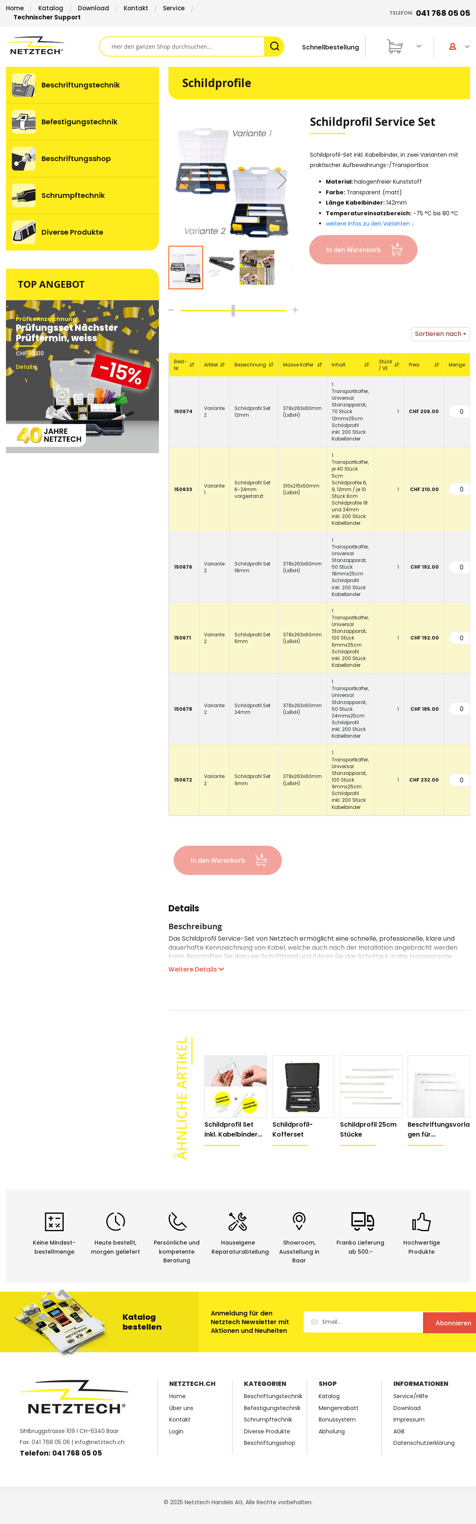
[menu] (82, 159)
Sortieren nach (438, 333)
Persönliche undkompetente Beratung (177, 1252)
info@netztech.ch (100, 1442)
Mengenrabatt (339, 1408)
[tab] (183, 912)
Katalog (50, 8)
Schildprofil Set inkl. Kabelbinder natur (231, 1129)
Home (15, 8)
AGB (398, 1431)
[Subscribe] (427, 1321)
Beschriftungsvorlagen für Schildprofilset (439, 1129)
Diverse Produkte (267, 1431)
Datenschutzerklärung (424, 1443)
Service (174, 8)
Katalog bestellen (142, 1321)
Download (93, 8)
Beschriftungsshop (269, 1443)
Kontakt (136, 8)
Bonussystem (337, 1419)
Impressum (409, 1419)
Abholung (332, 1431)
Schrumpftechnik (268, 1419)
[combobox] (192, 46)
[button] (184, 180)
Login (176, 1431)
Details (183, 910)
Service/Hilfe (410, 1396)
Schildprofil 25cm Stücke (368, 1129)
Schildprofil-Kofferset (292, 1129)
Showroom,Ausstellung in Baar (299, 1252)
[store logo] (52, 45)
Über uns (181, 1408)
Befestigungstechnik (272, 1408)
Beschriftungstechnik (273, 1396)
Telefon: (429, 13)
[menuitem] (82, 85)
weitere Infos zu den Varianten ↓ (370, 224)
